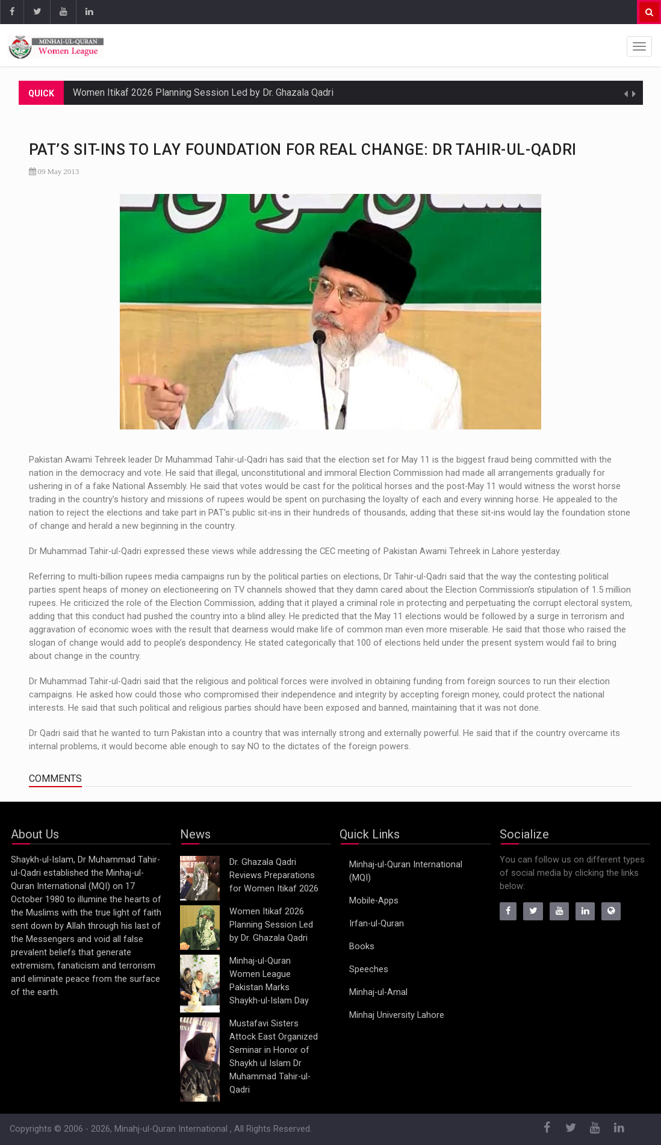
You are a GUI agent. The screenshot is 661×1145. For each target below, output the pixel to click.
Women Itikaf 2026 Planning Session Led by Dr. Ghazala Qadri (203, 92)
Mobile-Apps (374, 901)
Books (361, 946)
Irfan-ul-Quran (376, 924)
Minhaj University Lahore (396, 1015)
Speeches (368, 969)
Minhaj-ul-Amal (378, 992)
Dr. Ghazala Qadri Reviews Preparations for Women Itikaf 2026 (273, 875)
